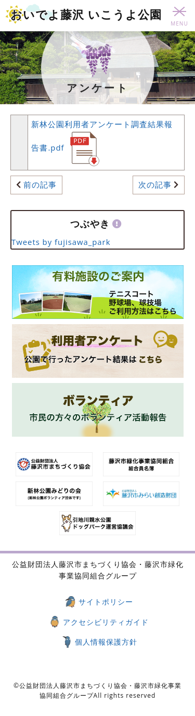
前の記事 (40, 184)
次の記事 (155, 184)
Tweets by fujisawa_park (60, 242)
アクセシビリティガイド (106, 622)
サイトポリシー (106, 602)
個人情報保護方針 (106, 642)
